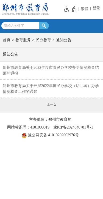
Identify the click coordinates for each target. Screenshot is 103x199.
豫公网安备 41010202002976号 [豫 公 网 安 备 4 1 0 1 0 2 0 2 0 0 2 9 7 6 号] (50, 135)
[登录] (95, 8)
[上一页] (52, 104)
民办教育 (43, 40)
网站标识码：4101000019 (28, 127)
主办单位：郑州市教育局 (50, 119)
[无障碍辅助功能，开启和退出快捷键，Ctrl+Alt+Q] (70, 9)
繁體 (84, 9)
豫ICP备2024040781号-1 (73, 127)
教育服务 (23, 40)
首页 (6, 40)
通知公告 (63, 40)
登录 (96, 8)
